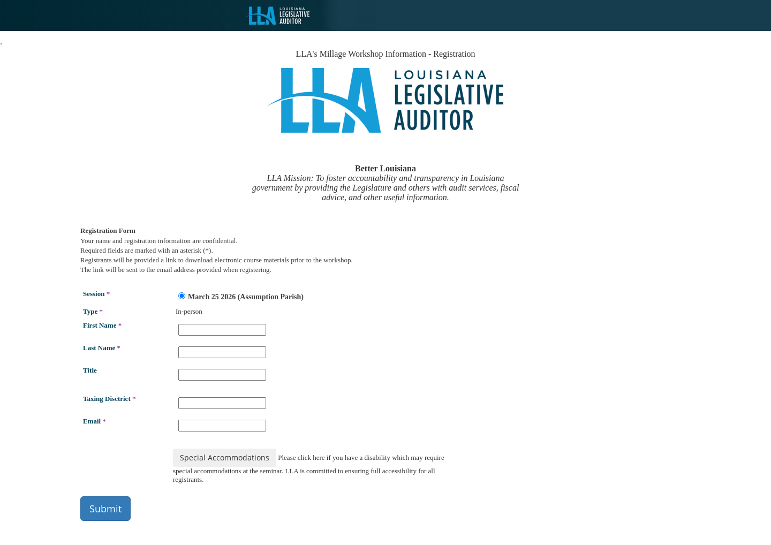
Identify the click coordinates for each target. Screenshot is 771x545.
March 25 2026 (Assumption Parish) (241, 296)
